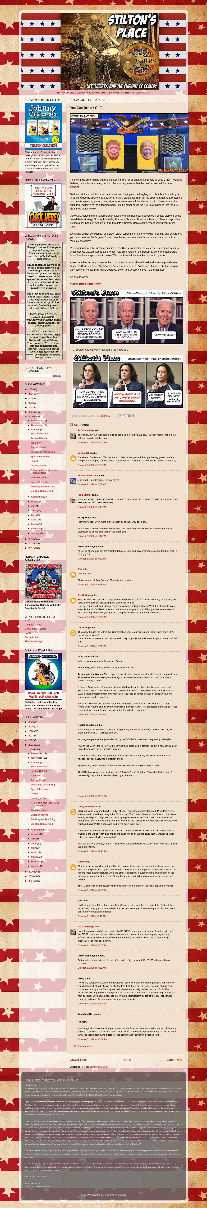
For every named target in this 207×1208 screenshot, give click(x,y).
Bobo (81, 861)
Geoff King (84, 595)
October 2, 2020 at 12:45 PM (92, 890)
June (34, 510)
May (33, 515)
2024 (31, 398)
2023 (31, 403)
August (35, 501)
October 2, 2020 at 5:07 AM (92, 484)
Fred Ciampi (84, 495)
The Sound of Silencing (43, 452)
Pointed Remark (39, 438)
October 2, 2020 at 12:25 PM (92, 851)
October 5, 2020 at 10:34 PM (92, 1039)
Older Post (174, 1060)
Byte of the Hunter (40, 456)
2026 (31, 389)
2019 (31, 539)
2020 (31, 416)
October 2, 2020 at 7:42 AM (92, 536)
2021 (31, 412)
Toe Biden (36, 442)
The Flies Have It (39, 477)
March (34, 524)
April (34, 519)
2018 (31, 543)
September (37, 496)
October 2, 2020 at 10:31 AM (92, 796)
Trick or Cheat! (38, 447)
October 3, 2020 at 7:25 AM (92, 968)
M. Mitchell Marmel (88, 475)
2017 (31, 548)
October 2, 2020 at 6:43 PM (92, 916)
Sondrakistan (32, 637)
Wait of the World (39, 433)
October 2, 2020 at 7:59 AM (92, 558)
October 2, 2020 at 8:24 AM (92, 617)
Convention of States (36, 629)
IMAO (28, 633)
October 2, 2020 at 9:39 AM (92, 714)
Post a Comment (83, 1046)
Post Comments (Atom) (96, 1067)
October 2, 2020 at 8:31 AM (92, 646)
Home (126, 1060)
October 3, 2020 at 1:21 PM (92, 1003)
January (35, 533)
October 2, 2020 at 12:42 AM (92, 442)
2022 (31, 407)
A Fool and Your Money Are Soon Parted (45, 471)
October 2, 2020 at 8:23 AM (92, 584)
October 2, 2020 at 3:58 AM (92, 465)
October (35, 429)
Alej (80, 569)
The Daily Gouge (33, 641)
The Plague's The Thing (43, 486)
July (33, 506)
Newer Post (78, 1060)
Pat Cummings (86, 430)
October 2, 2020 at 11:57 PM (92, 945)
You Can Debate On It (42, 491)
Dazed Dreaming (39, 482)
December (37, 420)
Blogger (122, 1195)
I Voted (34, 461)
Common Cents (33, 624)
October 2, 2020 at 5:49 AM (92, 507)
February (36, 528)
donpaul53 (84, 453)
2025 (31, 393)
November (37, 425)
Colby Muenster (86, 806)
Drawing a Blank (39, 465)
